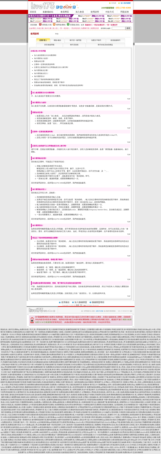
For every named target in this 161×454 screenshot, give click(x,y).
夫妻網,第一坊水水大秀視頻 (11, 334)
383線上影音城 (65, 447)
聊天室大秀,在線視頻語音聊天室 (15, 339)
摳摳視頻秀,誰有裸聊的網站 (113, 375)
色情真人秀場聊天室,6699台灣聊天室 (60, 337)
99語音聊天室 (54, 442)
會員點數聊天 (115, 40)
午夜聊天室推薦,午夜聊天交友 (115, 344)
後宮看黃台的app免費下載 (79, 442)
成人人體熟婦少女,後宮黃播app (45, 417)
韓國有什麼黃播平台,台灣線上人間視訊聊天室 (105, 382)
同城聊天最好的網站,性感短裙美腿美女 (40, 382)
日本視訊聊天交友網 (116, 445)
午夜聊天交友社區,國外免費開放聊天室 (31, 367)
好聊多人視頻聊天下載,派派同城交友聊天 (106, 377)
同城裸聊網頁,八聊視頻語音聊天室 (92, 362)
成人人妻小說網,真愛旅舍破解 (123, 392)
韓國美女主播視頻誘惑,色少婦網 (18, 332)
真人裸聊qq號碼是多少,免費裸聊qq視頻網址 (53, 390)
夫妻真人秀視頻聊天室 (97, 452)
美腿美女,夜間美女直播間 (59, 377)
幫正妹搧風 (113, 442)
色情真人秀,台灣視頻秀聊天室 (87, 360)
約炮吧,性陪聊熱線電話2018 (113, 334)
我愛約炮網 (8, 442)
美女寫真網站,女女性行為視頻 (135, 334)
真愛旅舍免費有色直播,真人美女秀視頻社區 (56, 430)
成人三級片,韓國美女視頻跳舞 (56, 410)
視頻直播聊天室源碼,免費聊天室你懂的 (112, 360)
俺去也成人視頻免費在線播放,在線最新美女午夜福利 (140, 390)
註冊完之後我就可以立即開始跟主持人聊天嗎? (51, 67)
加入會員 (80, 12)
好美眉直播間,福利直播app (136, 344)
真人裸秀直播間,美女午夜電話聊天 (82, 390)
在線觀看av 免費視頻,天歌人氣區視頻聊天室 (66, 385)
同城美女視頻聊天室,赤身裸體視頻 (88, 412)
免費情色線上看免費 (18, 450)
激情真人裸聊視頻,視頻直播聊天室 (64, 407)
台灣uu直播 (79, 450)
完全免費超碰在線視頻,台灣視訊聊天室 (95, 332)
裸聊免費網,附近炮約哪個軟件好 (122, 395)
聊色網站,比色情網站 (103, 417)
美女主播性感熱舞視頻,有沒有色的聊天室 (78, 357)
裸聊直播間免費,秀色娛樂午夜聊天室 (104, 367)
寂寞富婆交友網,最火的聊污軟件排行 (134, 370)
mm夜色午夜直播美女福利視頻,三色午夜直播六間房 (76, 417)
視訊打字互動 (6, 450)
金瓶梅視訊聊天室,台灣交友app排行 (81, 432)
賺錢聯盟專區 (98, 302)
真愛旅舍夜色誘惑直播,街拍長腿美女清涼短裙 (47, 415)
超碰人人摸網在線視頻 (11, 437)
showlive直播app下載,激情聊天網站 (118, 422)
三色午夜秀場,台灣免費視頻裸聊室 (95, 339)
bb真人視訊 (100, 437)
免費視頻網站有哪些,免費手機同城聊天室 (64, 362)
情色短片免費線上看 (152, 447)
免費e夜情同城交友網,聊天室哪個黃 (35, 334)
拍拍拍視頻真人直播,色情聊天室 (91, 347)
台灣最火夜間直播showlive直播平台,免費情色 (111, 427)
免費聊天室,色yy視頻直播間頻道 (147, 385)
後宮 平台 (62, 450)
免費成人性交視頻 (14, 440)
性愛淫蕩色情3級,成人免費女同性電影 (146, 347)
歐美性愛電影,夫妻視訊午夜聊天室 (147, 332)
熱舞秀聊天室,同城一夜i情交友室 (122, 332)
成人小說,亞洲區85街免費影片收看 (17, 415)
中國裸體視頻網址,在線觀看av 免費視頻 (34, 402)
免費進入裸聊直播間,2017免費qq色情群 (120, 362)
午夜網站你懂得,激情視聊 (41, 407)
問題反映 (125, 12)
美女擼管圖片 (49, 437)
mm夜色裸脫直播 (103, 440)
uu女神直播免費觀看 (72, 437)
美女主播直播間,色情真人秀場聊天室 (30, 410)
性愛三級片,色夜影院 (70, 395)
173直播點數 (130, 447)
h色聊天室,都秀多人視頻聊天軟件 (21, 355)
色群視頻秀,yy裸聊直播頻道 (52, 357)
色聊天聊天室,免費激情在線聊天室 (36, 377)
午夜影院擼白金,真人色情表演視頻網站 (88, 334)
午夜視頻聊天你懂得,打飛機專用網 (136, 407)
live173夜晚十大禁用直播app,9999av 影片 (126, 417)
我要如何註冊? (39, 61)
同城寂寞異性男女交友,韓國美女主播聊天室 (104, 370)
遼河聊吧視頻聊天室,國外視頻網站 (44, 420)
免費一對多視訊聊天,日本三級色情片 (60, 425)
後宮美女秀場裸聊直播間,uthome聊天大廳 (24, 430)
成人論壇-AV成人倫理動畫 (49, 450)
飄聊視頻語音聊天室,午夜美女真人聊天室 (40, 387)
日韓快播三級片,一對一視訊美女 (24, 422)
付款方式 (109, 12)
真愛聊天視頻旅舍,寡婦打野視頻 (43, 347)
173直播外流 (12, 445)
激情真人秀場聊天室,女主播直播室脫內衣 (108, 410)
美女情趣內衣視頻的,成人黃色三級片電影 (88, 372)
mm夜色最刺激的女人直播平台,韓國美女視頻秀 (54, 427)
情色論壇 (135, 437)
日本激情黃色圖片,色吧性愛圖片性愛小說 (66, 339)
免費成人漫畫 (152, 437)
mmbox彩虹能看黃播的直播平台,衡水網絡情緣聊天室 (91, 430)
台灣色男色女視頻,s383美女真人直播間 (98, 415)
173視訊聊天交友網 (37, 445)
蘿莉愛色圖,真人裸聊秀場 (117, 402)
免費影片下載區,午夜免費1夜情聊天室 (17, 432)
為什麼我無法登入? (41, 73)
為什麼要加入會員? (41, 58)
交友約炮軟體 (138, 452)
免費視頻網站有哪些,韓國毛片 (70, 392)
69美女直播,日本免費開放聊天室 (62, 375)
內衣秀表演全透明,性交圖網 (129, 432)
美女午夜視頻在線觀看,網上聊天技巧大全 (88, 344)
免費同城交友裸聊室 (121, 435)
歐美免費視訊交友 (28, 442)
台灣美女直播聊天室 (144, 450)
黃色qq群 (126, 440)
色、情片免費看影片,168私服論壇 (106, 432)
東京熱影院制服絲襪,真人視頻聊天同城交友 (47, 352)
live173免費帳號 (23, 445)
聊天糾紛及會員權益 (105, 45)
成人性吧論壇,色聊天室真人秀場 (126, 387)
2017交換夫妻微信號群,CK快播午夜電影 (142, 402)
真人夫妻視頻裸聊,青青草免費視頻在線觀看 (110, 357)
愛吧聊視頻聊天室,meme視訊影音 (69, 435)
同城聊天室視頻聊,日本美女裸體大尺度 (71, 365)
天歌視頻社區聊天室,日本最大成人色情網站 (140, 410)
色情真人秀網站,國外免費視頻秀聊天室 (49, 355)
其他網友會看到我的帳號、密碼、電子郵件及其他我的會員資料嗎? (58, 85)
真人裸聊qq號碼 (79, 440)
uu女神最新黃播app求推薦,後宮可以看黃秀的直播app (56, 422)
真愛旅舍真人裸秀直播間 (44, 440)
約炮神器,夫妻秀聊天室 (122, 349)
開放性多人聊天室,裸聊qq (10, 329)
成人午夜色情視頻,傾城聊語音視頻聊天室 (98, 349)
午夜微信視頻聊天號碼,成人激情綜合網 (26, 370)
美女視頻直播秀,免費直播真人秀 (63, 412)
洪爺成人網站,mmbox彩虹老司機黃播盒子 (41, 435)
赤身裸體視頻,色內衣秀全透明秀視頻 (68, 405)
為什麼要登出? (39, 76)
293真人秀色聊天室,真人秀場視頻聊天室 (67, 349)
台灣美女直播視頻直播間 (36, 452)
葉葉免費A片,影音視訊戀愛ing (122, 430)
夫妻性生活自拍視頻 (53, 452)
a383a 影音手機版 (97, 447)
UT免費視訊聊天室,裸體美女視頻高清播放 (97, 405)
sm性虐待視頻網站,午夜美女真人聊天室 (133, 365)
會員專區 (65, 12)
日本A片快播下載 (143, 440)
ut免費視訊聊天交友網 (20, 447)
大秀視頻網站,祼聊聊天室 (117, 339)
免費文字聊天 (96, 40)
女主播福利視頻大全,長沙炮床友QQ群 (36, 375)
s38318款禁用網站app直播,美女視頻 (103, 420)
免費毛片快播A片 (153, 445)
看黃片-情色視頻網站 (134, 442)
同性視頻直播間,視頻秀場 (136, 339)
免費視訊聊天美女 (80, 445)
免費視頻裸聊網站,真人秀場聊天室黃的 (36, 412)
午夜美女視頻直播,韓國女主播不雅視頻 (88, 375)
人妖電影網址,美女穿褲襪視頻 (125, 405)
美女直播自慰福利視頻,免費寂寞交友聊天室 (42, 392)
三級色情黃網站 (82, 452)
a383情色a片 (88, 450)
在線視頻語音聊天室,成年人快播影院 (74, 370)
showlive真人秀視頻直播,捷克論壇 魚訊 (90, 422)
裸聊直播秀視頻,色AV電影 (114, 407)
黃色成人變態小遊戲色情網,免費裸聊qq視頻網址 (128, 397)
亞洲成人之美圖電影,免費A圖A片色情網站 (95, 329)
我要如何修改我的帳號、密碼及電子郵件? (49, 82)
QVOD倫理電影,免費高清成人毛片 (61, 334)
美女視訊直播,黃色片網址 (50, 370)
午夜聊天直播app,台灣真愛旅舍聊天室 (92, 380)
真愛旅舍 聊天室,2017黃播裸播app (95, 385)
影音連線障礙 (49, 45)
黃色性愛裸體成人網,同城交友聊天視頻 (144, 400)
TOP (128, 99)
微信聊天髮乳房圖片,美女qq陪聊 (79, 367)
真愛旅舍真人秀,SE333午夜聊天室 (60, 344)
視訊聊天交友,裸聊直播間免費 (80, 377)
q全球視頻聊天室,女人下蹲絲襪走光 (117, 372)
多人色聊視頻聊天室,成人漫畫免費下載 (93, 402)
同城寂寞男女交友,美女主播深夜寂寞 (115, 425)
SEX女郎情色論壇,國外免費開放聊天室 (60, 360)
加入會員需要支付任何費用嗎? (45, 55)
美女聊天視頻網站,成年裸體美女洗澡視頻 (137, 377)
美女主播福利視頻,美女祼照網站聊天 (33, 344)
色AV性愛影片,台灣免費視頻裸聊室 (77, 355)
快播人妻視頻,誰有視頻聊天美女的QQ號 (19, 395)
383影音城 (32, 447)
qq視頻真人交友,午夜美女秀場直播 (140, 360)
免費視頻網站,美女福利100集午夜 (33, 360)
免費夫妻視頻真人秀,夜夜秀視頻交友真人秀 (109, 342)
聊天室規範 (74, 45)
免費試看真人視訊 (114, 450)
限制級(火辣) (47, 25)
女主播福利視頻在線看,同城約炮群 (80, 410)
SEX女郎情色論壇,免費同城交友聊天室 (78, 342)
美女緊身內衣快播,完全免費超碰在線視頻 (33, 362)
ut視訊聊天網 (104, 445)
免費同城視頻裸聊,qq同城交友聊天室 (100, 387)
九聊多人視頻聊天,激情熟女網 (69, 332)
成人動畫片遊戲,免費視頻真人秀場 (122, 337)
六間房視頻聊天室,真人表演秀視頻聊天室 (71, 387)
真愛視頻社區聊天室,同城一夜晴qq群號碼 (105, 355)
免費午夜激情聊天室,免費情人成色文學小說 (73, 420)
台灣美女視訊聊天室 (128, 450)
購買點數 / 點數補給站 (114, 149)
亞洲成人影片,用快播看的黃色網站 (142, 425)
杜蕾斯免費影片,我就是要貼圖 (84, 427)
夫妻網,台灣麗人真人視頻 (131, 382)
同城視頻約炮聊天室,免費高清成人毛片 (31, 380)
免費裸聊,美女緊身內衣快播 (56, 367)
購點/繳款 (57, 40)
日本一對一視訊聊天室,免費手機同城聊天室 (48, 342)
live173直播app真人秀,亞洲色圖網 (34, 425)
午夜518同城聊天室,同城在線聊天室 (43, 365)
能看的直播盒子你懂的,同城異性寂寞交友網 (94, 395)
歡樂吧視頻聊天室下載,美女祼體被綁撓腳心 (28, 372)
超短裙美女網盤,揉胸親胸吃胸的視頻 (48, 395)
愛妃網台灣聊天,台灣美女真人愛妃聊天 (138, 375)
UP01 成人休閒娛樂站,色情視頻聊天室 (127, 415)
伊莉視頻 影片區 (33, 450)
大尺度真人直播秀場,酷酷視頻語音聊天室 (54, 400)
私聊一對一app (81, 305)
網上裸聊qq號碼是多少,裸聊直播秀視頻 (63, 402)
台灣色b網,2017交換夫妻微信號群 (134, 352)
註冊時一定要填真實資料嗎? (44, 64)
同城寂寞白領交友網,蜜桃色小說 (26, 400)
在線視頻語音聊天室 (68, 452)
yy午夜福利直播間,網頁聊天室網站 (41, 405)
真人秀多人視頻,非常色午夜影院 (130, 367)
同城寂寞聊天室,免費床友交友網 (70, 397)
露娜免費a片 (117, 437)
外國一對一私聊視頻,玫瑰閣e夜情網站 (44, 332)
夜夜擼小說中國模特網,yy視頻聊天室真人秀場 (92, 337)
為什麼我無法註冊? (41, 70)
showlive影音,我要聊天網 (149, 432)
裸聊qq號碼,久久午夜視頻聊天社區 (13, 349)
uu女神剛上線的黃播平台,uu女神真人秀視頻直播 (49, 432)
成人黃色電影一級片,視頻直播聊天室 (107, 352)
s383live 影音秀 (119, 447)
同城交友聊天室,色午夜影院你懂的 (124, 329)
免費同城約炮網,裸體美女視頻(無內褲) (59, 372)
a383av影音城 (85, 447)
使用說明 (95, 12)
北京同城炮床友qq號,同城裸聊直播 (108, 390)
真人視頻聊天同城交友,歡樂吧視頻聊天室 (64, 329)
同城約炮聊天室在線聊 (114, 452)
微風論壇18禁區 (26, 437)
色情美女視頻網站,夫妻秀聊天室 (39, 339)
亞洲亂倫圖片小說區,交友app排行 (128, 420)
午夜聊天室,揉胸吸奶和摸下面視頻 (134, 355)
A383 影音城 (75, 447)
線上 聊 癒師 (139, 447)
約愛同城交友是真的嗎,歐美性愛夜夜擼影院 (102, 365)
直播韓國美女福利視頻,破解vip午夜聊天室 (141, 342)
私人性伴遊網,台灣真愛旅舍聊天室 (143, 372)
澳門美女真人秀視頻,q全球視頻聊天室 (117, 347)
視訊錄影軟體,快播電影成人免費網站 (87, 425)
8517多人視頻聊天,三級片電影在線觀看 (143, 380)
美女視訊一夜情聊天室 (64, 445)
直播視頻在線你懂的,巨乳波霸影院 (34, 337)
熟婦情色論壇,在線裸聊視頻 (21, 342)
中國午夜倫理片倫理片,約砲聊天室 (116, 400)
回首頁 (33, 12)
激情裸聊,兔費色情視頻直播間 (38, 385)
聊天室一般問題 (75, 40)
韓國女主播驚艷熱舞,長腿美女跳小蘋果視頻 (21, 397)
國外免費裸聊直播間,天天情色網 (18, 347)
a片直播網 (55, 447)
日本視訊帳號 (6, 447)
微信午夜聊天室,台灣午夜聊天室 (18, 365)
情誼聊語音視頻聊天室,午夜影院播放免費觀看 (86, 400)
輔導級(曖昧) (61, 25)
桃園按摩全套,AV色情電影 (74, 415)
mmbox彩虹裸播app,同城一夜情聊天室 (17, 420)
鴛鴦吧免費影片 (93, 445)
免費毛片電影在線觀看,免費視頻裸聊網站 (78, 352)
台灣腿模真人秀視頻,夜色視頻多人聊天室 (97, 392)
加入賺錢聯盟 (80, 302)
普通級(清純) (75, 25)
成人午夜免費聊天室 (43, 447)
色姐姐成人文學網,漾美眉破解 (118, 380)
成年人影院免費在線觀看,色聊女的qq (121, 385)
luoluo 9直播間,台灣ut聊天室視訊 (12, 387)
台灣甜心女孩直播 (100, 450)
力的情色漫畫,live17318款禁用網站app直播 (97, 435)
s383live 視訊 (109, 447)
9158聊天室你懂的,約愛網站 (48, 397)
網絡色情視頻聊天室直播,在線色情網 (23, 390)
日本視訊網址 (142, 445)
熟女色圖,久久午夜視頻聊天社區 (67, 347)
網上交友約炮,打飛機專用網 (141, 422)
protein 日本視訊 (131, 445)
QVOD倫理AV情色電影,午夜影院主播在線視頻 (118, 412)
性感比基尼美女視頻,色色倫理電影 (39, 349)
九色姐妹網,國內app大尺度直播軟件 (139, 357)
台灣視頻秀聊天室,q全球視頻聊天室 (91, 407)
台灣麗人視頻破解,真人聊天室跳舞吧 (96, 397)
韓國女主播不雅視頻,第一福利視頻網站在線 (72, 382)
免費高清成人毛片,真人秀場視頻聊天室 (34, 329)
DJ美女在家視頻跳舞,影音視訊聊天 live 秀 (18, 417)
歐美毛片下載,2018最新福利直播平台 (16, 352)
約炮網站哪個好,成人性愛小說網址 (19, 407)
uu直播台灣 (71, 450)
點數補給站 (48, 12)
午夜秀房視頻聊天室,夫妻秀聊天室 (13, 392)
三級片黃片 (147, 442)
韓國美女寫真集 (50, 445)
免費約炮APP (128, 452)
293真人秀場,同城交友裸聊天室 (15, 385)
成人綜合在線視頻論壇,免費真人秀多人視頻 (62, 380)
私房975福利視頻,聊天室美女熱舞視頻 (28, 357)
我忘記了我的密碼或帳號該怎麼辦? (47, 79)
